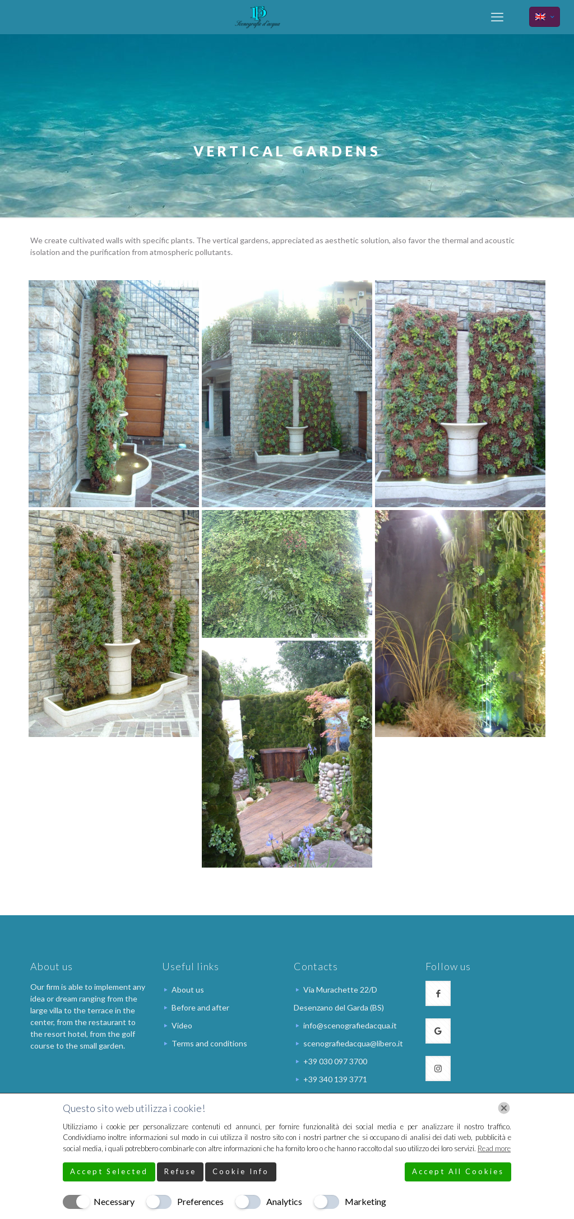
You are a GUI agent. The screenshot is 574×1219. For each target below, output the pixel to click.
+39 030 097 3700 (335, 1061)
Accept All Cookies (458, 1171)
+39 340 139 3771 (335, 1079)
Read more (494, 1148)
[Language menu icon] (544, 17)
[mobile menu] (497, 16)
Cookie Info (240, 1171)
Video (182, 1025)
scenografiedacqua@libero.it (353, 1043)
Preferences (200, 1201)
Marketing (365, 1201)
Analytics (284, 1201)
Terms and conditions (209, 1043)
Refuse (180, 1171)
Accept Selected (109, 1171)
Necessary (114, 1201)
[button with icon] (438, 993)
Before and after (200, 1007)
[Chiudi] (504, 1108)
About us (188, 989)
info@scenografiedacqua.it (350, 1025)
